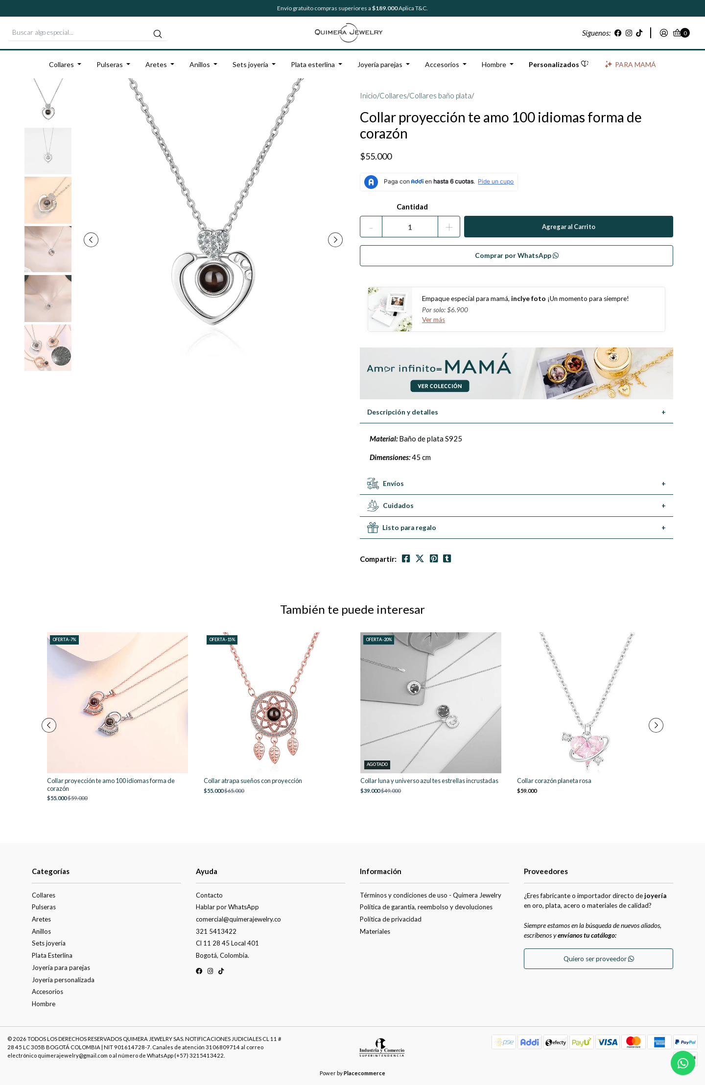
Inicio (368, 95)
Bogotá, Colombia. (222, 955)
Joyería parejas (379, 64)
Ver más (433, 319)
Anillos (199, 64)
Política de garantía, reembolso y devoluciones (426, 907)
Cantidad (412, 206)
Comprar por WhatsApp (517, 255)
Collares (61, 64)
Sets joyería (250, 64)
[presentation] (91, 239)
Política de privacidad (391, 919)
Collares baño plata (440, 95)
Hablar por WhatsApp (227, 907)
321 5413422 (216, 931)
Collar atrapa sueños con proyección (253, 781)
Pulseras (109, 64)
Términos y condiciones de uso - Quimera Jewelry (430, 895)
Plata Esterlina (52, 955)
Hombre (494, 64)
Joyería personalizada (63, 980)
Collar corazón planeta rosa (554, 781)
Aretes (156, 64)
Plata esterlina (313, 64)
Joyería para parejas (61, 967)
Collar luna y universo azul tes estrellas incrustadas (429, 781)
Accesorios (442, 64)
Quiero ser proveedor (599, 959)
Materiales (375, 931)
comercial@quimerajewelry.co (238, 919)
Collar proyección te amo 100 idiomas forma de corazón (111, 784)
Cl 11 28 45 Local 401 (227, 943)
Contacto (209, 895)
